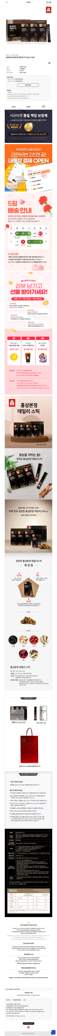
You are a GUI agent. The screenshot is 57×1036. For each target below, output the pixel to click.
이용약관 (8, 1000)
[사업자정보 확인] (24, 1006)
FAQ (24, 1000)
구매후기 (43, 106)
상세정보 (13, 107)
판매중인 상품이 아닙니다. (28, 1033)
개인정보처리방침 (17, 1000)
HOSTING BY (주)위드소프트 (12, 1013)
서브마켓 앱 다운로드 (28, 1023)
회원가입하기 (28, 85)
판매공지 (28, 107)
